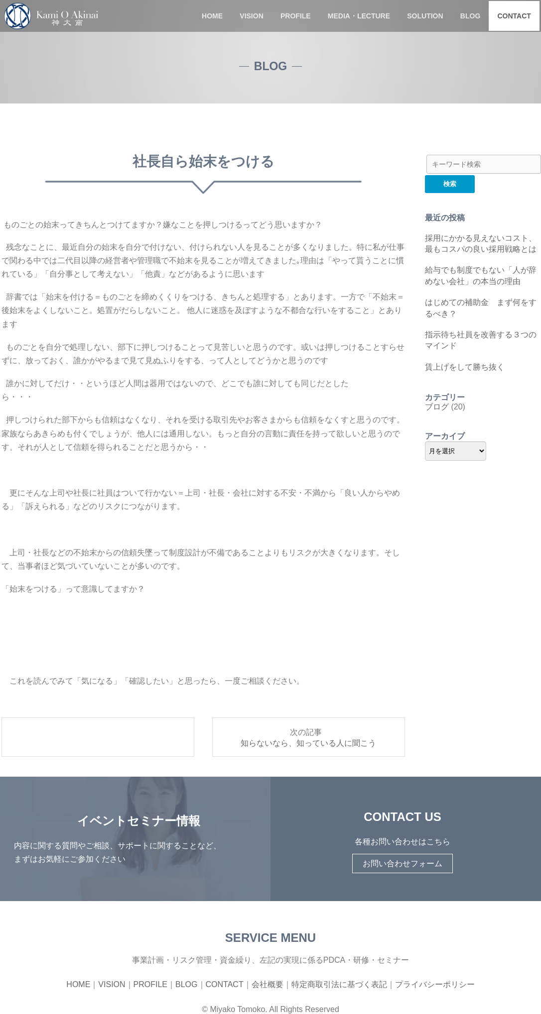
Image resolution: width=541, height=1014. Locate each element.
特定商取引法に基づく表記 (339, 984)
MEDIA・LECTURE (359, 16)
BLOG (470, 16)
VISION (251, 16)
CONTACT (514, 16)
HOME (212, 16)
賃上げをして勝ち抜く (465, 367)
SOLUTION (425, 16)
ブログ (437, 407)
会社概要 (267, 984)
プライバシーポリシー (435, 984)
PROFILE (295, 16)
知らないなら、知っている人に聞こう (308, 743)
